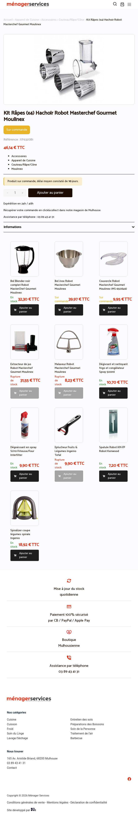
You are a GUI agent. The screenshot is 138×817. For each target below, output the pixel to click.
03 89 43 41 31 (45, 217)
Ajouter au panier (50, 193)
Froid (10, 729)
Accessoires (48, 19)
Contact (12, 767)
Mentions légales (57, 802)
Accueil (8, 19)
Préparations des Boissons (87, 724)
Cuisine (11, 719)
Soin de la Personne (82, 729)
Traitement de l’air (81, 733)
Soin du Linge (15, 733)
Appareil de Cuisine (27, 19)
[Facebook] (129, 779)
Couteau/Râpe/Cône (71, 19)
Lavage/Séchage (17, 738)
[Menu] (129, 4)
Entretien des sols (81, 719)
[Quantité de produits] (15, 192)
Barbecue (76, 738)
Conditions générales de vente (26, 802)
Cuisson (12, 724)
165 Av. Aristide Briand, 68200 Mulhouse (32, 758)
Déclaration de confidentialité (88, 802)
